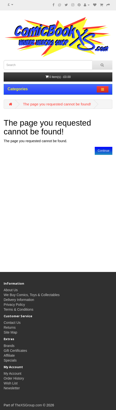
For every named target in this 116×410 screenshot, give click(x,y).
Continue (103, 150)
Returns (10, 327)
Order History (14, 378)
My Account (12, 373)
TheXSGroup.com (28, 405)
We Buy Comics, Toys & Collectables (32, 295)
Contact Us (12, 323)
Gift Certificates (15, 351)
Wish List (11, 383)
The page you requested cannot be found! (57, 104)
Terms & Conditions (18, 309)
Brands (9, 346)
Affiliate (9, 355)
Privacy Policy (14, 305)
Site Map (10, 332)
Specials (10, 360)
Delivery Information (19, 300)
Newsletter (12, 388)
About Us (11, 290)
